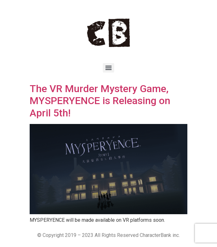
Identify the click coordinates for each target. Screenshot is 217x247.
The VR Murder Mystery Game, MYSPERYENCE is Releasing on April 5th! (100, 101)
